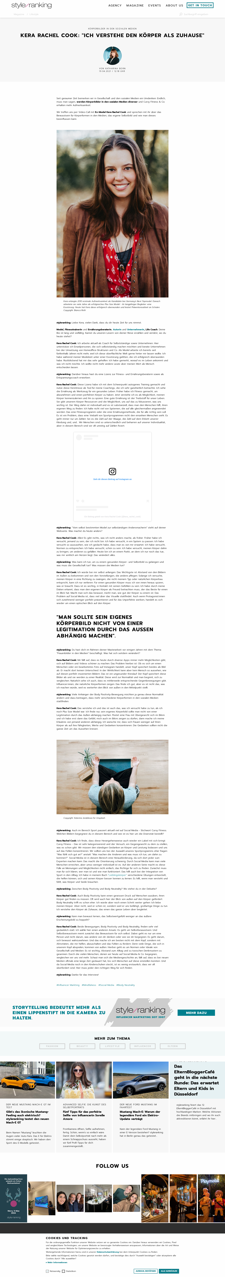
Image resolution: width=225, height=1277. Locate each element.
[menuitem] (115, 5)
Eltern (173, 1053)
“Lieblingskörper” (117, 882)
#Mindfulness (89, 992)
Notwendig (55, 1271)
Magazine (135, 5)
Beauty (82, 1053)
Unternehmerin (135, 336)
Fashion (52, 1053)
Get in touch (200, 5)
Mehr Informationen (57, 1262)
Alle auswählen (169, 1271)
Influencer (143, 1053)
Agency (115, 5)
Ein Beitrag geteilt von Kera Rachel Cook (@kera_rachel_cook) (112, 523)
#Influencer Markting (68, 992)
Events (154, 5)
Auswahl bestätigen (146, 1271)
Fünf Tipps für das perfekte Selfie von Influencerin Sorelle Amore (86, 1117)
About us (174, 5)
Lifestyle (112, 1053)
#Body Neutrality (125, 992)
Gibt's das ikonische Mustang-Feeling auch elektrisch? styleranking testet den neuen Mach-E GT (29, 1119)
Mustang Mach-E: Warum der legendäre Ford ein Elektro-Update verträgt (143, 1117)
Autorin (117, 336)
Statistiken (71, 1271)
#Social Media (106, 992)
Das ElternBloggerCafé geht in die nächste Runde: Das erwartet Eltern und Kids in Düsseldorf (197, 1083)
